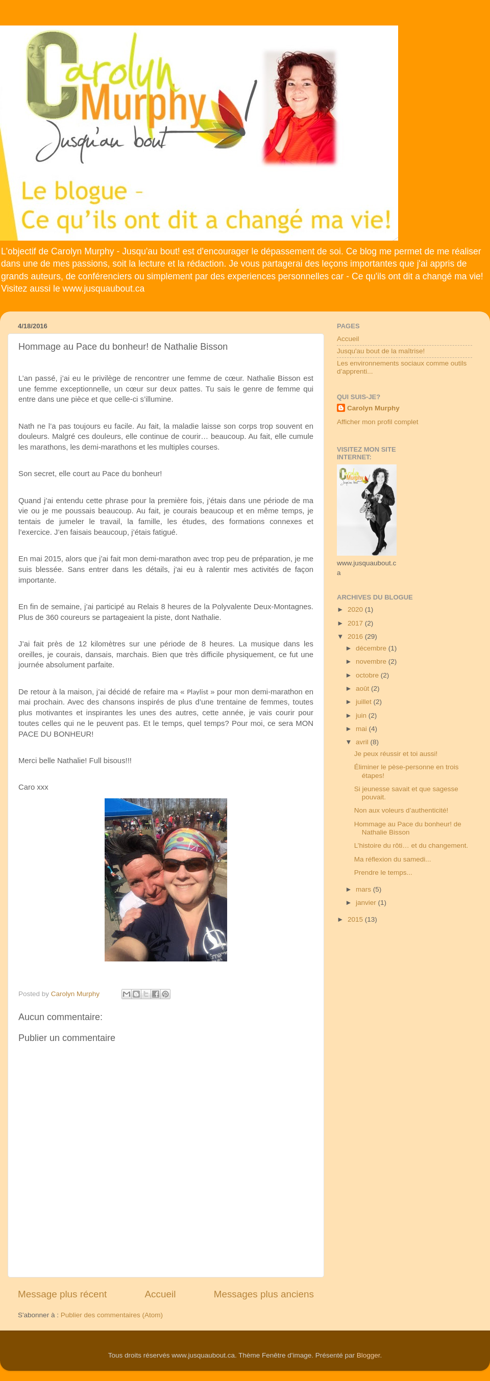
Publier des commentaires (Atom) (112, 1315)
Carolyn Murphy (373, 408)
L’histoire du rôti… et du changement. (411, 845)
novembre (372, 661)
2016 (356, 636)
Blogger (368, 1355)
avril (363, 742)
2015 (356, 919)
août (363, 688)
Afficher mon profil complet (378, 422)
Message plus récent (62, 1294)
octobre (368, 675)
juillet (365, 702)
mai (362, 729)
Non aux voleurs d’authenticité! (401, 810)
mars (364, 889)
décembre (372, 648)
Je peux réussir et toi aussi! (396, 754)
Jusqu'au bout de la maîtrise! (381, 351)
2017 (356, 623)
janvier (367, 902)
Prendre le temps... (383, 872)
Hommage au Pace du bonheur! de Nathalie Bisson (407, 828)
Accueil (160, 1294)
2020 (356, 609)
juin (362, 715)
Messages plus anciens (264, 1294)
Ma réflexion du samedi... (392, 859)
